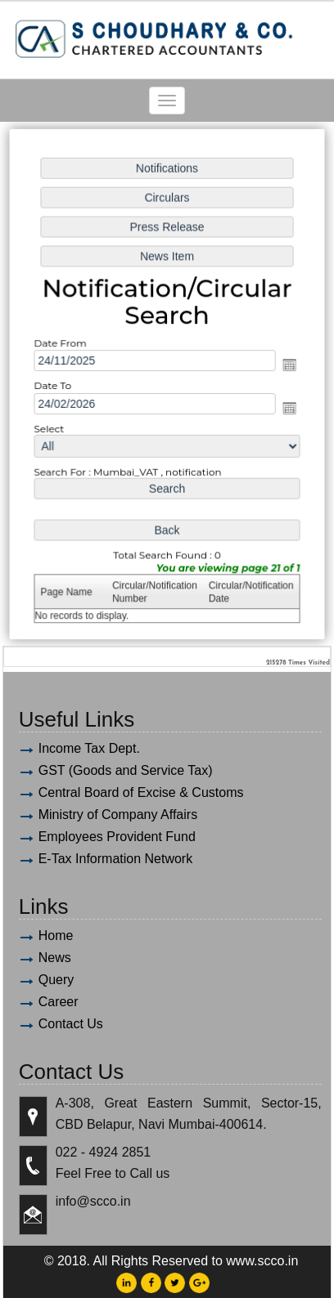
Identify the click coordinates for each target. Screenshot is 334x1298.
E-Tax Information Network (115, 859)
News (54, 958)
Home (56, 935)
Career (58, 1002)
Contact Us (70, 1024)
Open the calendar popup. (287, 365)
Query (56, 980)
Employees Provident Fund (117, 837)
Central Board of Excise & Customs (141, 792)
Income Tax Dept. (89, 748)
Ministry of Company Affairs (117, 814)
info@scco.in (93, 1201)
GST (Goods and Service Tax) (125, 770)
